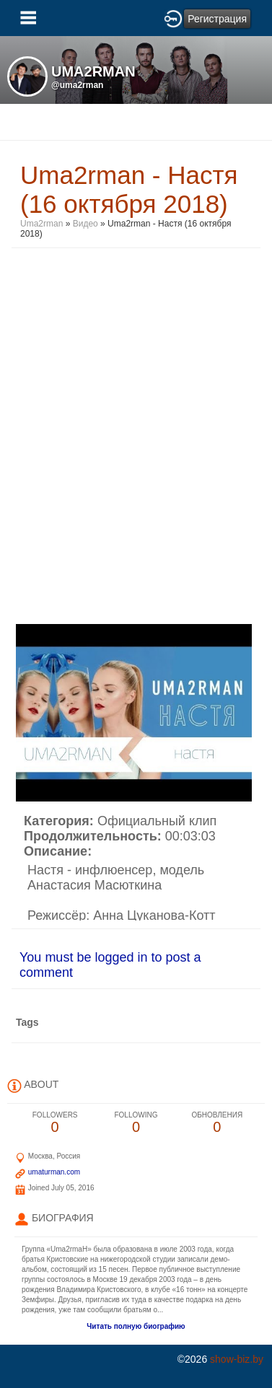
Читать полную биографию (136, 1326)
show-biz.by (236, 1359)
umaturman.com (54, 1172)
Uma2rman (43, 224)
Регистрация (217, 19)
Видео (85, 224)
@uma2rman (77, 85)
